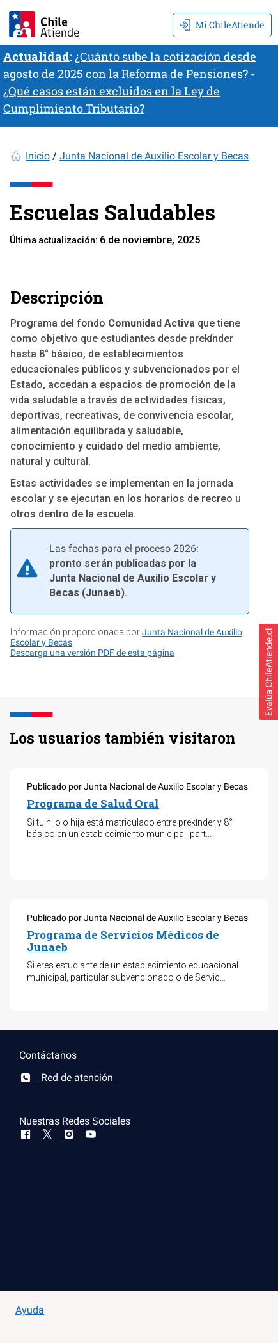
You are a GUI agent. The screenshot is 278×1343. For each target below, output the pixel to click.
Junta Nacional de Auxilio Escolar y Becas (154, 156)
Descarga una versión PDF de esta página (92, 652)
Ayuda (29, 1310)
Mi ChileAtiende (222, 25)
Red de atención (66, 1077)
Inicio (38, 156)
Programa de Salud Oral (93, 803)
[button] (268, 672)
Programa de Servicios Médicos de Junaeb (123, 940)
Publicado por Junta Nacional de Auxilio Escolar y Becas (137, 786)
